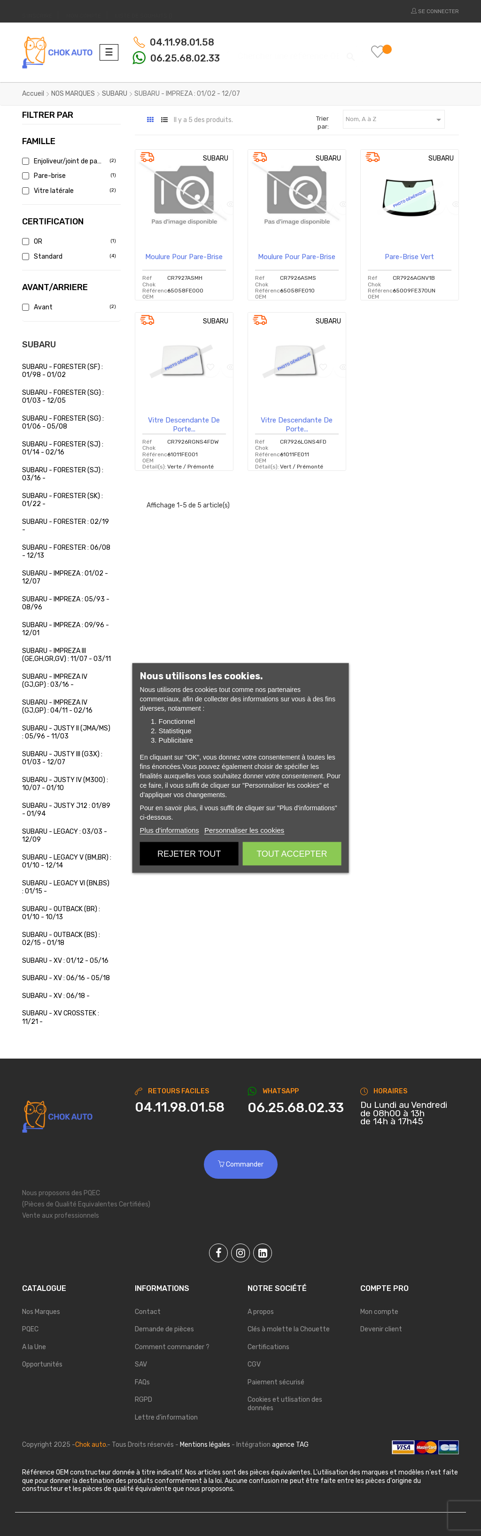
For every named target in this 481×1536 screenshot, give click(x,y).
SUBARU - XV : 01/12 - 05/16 (65, 961)
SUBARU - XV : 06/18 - (56, 996)
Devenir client (381, 1329)
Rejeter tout (189, 854)
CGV (254, 1364)
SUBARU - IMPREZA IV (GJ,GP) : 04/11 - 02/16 (57, 707)
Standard (68, 257)
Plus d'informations (169, 830)
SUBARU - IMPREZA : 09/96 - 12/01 (65, 629)
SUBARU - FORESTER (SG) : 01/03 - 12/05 (63, 397)
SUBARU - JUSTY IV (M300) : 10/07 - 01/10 (65, 784)
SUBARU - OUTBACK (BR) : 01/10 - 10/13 (61, 913)
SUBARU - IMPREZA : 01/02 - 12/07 (65, 577)
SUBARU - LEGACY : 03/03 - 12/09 (64, 836)
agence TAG (290, 1445)
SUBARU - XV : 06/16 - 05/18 (66, 978)
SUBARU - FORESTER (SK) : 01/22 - (62, 500)
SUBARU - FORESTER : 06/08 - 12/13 (66, 552)
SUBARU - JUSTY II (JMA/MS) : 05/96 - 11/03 (66, 732)
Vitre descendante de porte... (184, 425)
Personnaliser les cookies (244, 830)
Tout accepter (291, 854)
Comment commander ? (172, 1347)
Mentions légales (205, 1445)
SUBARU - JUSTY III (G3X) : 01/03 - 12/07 (62, 758)
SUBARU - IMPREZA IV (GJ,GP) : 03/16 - (54, 681)
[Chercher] (295, 51)
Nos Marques (41, 1312)
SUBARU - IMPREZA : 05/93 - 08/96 (65, 603)
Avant (68, 307)
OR (68, 242)
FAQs (142, 1382)
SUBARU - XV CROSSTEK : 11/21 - (60, 1017)
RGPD (143, 1400)
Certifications (268, 1347)
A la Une (34, 1347)
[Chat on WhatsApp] (297, 1108)
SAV (141, 1364)
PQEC (30, 1329)
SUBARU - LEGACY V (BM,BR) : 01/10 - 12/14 (66, 861)
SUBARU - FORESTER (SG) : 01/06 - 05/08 (63, 423)
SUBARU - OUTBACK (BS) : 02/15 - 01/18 (61, 939)
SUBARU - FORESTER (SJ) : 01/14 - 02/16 (62, 448)
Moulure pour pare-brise (184, 257)
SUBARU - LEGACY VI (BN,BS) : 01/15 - (65, 887)
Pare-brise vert (409, 257)
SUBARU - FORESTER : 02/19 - (65, 526)
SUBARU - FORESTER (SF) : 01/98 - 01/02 (62, 371)
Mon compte (379, 1312)
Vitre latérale (68, 191)
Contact (148, 1312)
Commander (241, 1164)
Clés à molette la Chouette (289, 1329)
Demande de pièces (164, 1329)
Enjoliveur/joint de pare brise (68, 161)
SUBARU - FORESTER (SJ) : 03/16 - (62, 474)
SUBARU (39, 344)
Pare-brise (68, 176)
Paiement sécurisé (276, 1382)
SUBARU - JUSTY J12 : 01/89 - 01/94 (66, 810)
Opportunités (42, 1364)
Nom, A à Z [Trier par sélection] (395, 119)
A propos (261, 1312)
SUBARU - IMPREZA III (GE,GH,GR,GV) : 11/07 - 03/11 (66, 655)
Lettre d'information (166, 1417)
